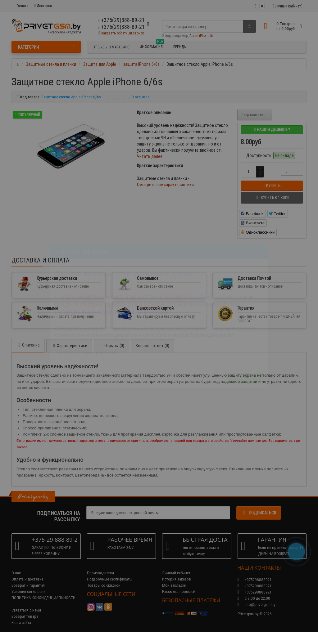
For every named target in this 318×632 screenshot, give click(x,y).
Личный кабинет (176, 566)
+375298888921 (254, 579)
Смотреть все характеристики (165, 184)
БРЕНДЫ (180, 46)
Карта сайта (21, 616)
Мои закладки (174, 579)
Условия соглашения (29, 585)
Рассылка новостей (178, 585)
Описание (28, 339)
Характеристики (69, 339)
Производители (100, 566)
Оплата (21, 5)
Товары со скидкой (103, 579)
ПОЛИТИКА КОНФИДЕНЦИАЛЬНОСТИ (43, 591)
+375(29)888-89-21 (121, 26)
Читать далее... (151, 156)
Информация (152, 46)
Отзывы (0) (111, 339)
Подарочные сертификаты (109, 573)
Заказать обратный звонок (121, 33)
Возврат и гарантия (28, 579)
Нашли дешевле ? (272, 129)
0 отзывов (141, 97)
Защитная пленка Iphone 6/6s (256, 115)
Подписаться (258, 506)
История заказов (176, 573)
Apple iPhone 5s (201, 35)
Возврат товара (24, 610)
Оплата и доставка (27, 573)
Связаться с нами (26, 604)
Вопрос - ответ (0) (152, 339)
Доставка (43, 5)
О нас (16, 566)
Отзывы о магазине (111, 47)
